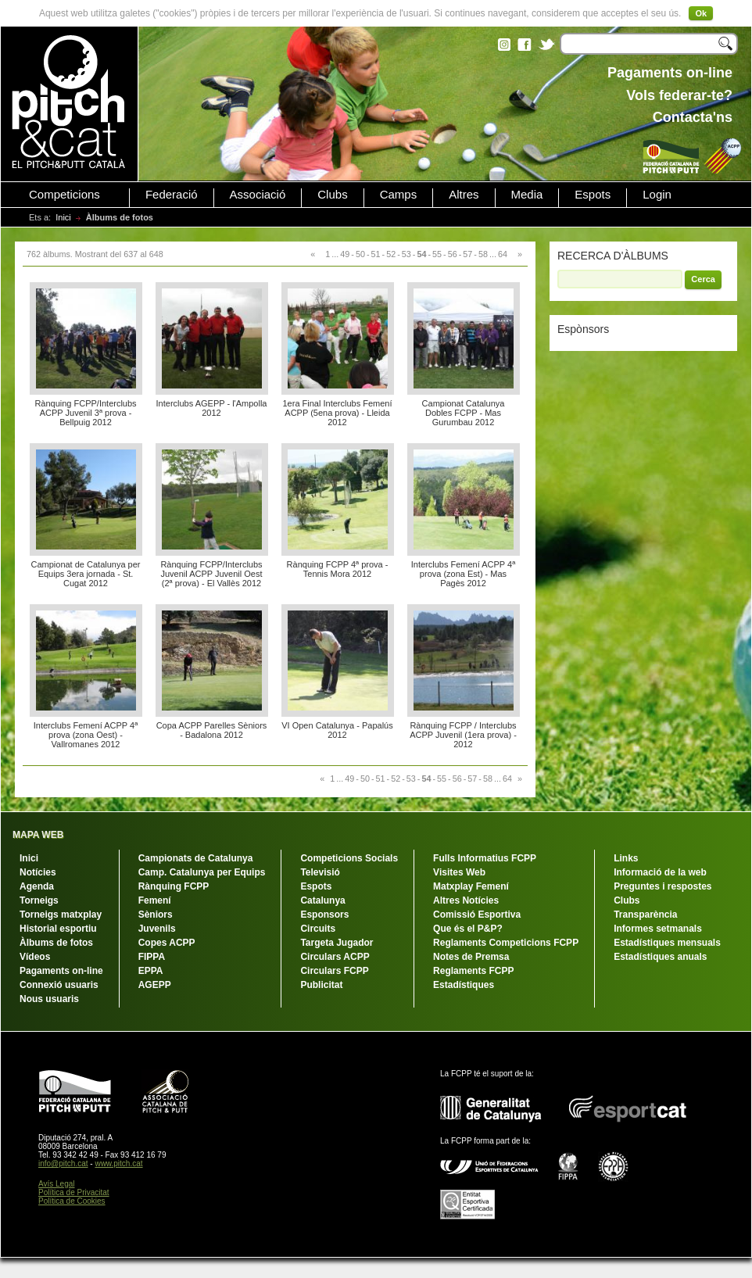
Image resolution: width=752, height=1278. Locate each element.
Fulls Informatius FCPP (484, 858)
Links (626, 858)
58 (483, 254)
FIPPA (151, 956)
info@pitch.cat (63, 1163)
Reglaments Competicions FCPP (505, 942)
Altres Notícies (466, 900)
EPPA (150, 970)
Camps (398, 194)
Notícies (38, 872)
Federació (171, 194)
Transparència (645, 914)
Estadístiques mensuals (667, 942)
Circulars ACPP (334, 956)
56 (452, 254)
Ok (701, 13)
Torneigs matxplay (61, 914)
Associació (258, 194)
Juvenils (157, 928)
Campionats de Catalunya (195, 858)
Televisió (319, 872)
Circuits (317, 928)
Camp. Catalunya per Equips (202, 872)
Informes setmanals (658, 928)
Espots (593, 194)
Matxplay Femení (471, 886)
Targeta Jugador (336, 942)
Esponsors (324, 914)
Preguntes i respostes (662, 886)
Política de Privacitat (73, 1192)
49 (344, 254)
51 (376, 254)
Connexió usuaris (59, 984)
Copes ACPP (166, 942)
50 (360, 254)
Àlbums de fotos (56, 942)
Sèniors (155, 914)
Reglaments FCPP (473, 970)
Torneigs (39, 900)
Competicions (64, 194)
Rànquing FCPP (173, 886)
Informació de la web (660, 872)
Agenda (37, 886)
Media (527, 194)
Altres (463, 194)
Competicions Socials (349, 858)
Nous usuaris (49, 998)
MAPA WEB (38, 834)
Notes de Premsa (471, 956)
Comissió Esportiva (477, 914)
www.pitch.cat (118, 1163)
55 (437, 254)
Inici (63, 217)
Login (657, 194)
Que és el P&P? (468, 928)
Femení (154, 900)
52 (391, 254)
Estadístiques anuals (660, 956)
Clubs (332, 194)
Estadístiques (463, 984)
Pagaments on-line (61, 970)
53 (406, 254)
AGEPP (154, 984)
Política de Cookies (72, 1201)
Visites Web (459, 872)
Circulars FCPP (334, 970)
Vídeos (35, 956)
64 (502, 254)
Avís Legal (56, 1184)
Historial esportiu (58, 928)
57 (467, 254)
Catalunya (322, 900)
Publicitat (321, 984)
